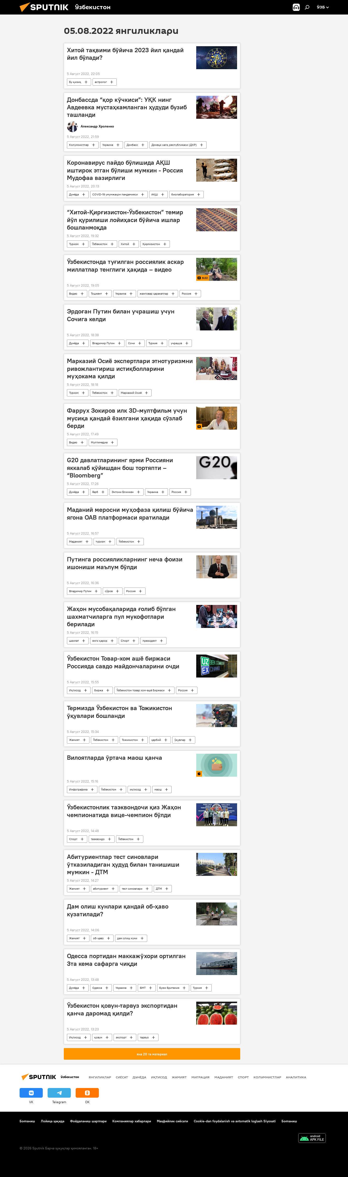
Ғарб (95, 492)
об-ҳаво (98, 938)
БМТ (143, 988)
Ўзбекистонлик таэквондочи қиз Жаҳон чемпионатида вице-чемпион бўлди (124, 811)
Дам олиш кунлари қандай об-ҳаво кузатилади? (117, 910)
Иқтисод (75, 690)
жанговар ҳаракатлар (154, 293)
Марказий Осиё (131, 393)
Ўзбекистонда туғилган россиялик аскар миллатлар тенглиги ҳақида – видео (125, 265)
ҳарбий (156, 740)
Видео (73, 293)
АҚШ (154, 194)
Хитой (125, 244)
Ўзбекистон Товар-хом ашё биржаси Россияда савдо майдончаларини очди (123, 662)
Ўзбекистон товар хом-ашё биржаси (140, 690)
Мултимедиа (99, 442)
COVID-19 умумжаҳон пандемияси (115, 194)
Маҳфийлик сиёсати (172, 1121)
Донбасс (132, 145)
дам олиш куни (127, 938)
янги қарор (99, 640)
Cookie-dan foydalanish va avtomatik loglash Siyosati (235, 1121)
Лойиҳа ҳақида (52, 1121)
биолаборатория (182, 194)
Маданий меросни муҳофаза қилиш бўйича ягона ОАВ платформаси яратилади (130, 513)
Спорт (125, 640)
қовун (98, 1037)
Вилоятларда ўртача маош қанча (114, 757)
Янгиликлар (100, 1077)
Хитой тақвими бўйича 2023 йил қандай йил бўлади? (125, 53)
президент (150, 640)
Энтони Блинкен (123, 492)
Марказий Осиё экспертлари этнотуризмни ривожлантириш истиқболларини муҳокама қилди (130, 368)
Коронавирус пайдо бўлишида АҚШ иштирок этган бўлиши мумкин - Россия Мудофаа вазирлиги (125, 170)
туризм (100, 541)
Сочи (131, 343)
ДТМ (159, 888)
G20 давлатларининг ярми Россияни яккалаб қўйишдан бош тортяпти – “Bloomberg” (120, 467)
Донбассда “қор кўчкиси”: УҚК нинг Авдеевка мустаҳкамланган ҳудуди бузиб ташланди (127, 107)
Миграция (200, 1077)
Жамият (74, 740)
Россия (186, 293)
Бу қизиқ (75, 82)
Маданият (75, 541)
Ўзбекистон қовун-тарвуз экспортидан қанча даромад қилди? (122, 1009)
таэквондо (98, 839)
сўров (109, 591)
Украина (107, 145)
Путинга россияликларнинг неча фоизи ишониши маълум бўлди (124, 563)
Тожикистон (130, 740)
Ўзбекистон (99, 244)
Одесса (97, 988)
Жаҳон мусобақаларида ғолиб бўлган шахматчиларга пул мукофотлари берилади (121, 616)
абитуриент (100, 888)
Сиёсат (122, 1077)
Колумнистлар (79, 145)
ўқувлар (179, 740)
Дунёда (74, 194)
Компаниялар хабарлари (131, 1121)
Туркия (152, 343)
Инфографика (78, 789)
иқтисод (135, 789)
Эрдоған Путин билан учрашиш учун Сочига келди (120, 315)
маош (158, 789)
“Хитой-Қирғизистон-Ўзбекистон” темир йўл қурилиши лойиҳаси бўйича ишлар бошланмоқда (125, 219)
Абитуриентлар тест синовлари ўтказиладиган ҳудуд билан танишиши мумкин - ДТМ (123, 864)
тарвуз (144, 1037)
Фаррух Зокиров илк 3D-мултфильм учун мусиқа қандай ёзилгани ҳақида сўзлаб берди (127, 418)
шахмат (74, 640)
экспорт (121, 1037)
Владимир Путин (103, 343)
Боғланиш (27, 1121)
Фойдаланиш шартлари (88, 1121)
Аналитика (296, 1077)
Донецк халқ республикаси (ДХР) (174, 145)
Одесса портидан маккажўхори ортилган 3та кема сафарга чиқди (126, 959)
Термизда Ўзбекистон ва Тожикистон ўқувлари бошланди (119, 711)
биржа (98, 690)
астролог (101, 82)
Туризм (74, 244)
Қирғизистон (151, 244)
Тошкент (96, 293)
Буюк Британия (169, 988)
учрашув (176, 343)
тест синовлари (132, 888)
